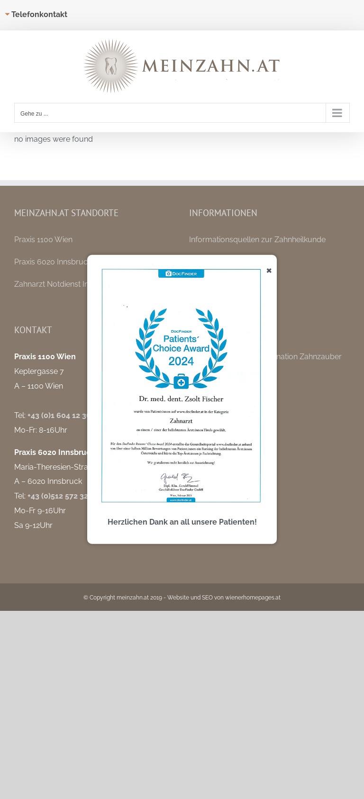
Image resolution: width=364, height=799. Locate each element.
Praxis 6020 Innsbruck (52, 261)
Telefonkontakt (39, 14)
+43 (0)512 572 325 (59, 495)
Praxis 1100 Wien (43, 239)
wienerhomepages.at (253, 597)
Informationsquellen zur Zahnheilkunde (257, 239)
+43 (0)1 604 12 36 (59, 415)
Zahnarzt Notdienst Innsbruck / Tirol (77, 284)
